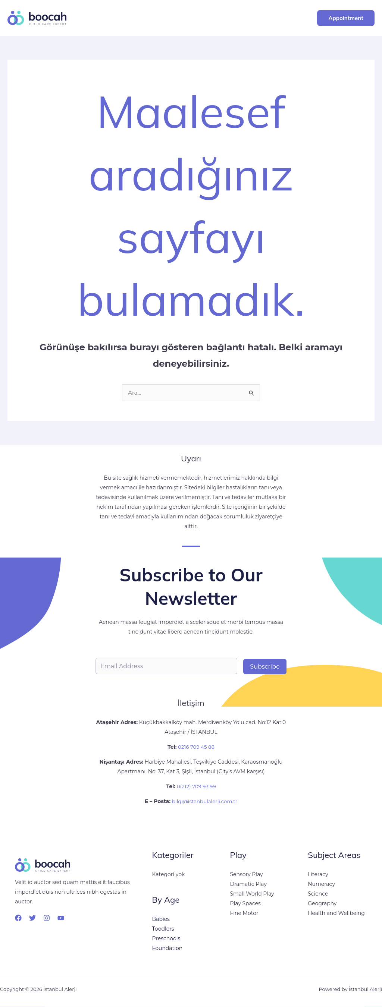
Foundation (167, 948)
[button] (346, 18)
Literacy (318, 874)
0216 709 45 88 (195, 747)
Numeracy (321, 884)
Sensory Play (246, 874)
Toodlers (163, 928)
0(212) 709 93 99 (196, 786)
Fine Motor (244, 913)
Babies (161, 919)
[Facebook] (18, 918)
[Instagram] (46, 918)
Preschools (166, 938)
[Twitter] (32, 918)
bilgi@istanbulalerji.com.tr (204, 801)
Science (318, 893)
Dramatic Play (248, 884)
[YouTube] (60, 918)
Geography (322, 903)
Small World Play (252, 893)
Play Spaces (245, 903)
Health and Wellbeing (336, 913)
